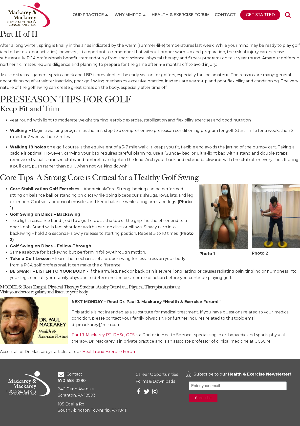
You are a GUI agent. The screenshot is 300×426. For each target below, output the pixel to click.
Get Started (260, 14)
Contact (225, 14)
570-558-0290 (72, 380)
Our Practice (91, 15)
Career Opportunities (157, 374)
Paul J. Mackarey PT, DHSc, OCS (103, 334)
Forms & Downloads (155, 381)
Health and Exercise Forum (109, 351)
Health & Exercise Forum (181, 14)
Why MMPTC (130, 15)
